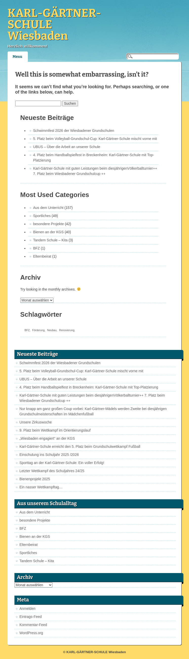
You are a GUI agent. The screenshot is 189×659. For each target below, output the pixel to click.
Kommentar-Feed (33, 625)
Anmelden (27, 609)
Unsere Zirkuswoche (36, 422)
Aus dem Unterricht (48, 208)
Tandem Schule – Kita (50, 240)
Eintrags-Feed (31, 617)
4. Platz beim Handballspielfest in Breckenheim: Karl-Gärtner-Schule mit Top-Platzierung (89, 387)
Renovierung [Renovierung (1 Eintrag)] (66, 330)
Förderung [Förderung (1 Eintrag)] (38, 330)
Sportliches (42, 216)
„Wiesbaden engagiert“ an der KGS (47, 438)
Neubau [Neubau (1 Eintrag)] (51, 330)
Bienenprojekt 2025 (35, 479)
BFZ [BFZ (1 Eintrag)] (27, 330)
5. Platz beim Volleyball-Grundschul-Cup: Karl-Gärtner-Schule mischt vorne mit (95, 139)
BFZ (36, 248)
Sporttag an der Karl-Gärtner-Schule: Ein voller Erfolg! (62, 463)
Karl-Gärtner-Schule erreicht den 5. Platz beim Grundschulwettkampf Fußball (80, 446)
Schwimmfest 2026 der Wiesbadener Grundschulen (73, 131)
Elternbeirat (42, 256)
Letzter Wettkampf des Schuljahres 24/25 (52, 471)
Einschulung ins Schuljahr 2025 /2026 (49, 455)
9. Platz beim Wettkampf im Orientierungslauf (55, 430)
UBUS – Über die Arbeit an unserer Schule (66, 147)
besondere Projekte (48, 224)
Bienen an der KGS (48, 232)
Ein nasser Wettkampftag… (41, 487)
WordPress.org (31, 633)
